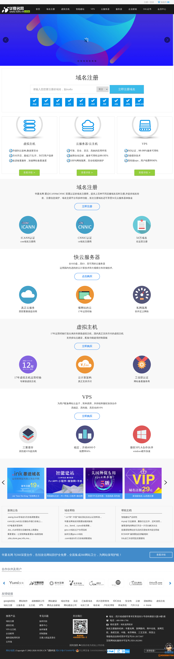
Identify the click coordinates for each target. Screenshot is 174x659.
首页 (38, 9)
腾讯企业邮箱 (53, 605)
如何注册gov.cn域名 (73, 534)
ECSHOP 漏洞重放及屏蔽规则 (134, 534)
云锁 (138, 601)
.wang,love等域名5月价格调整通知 (24, 517)
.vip (116, 104)
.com (46, 104)
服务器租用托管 (13, 638)
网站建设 (52, 601)
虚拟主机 (65, 9)
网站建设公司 (70, 605)
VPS (93, 9)
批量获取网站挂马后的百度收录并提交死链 (140, 530)
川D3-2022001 (136, 641)
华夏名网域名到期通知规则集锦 (78, 521)
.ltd (104, 104)
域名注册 (50, 9)
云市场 (9, 642)
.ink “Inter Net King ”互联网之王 (25, 496)
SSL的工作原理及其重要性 (133, 538)
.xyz (57, 104)
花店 (75, 601)
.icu (81, 104)
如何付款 (43, 621)
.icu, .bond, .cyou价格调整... (77, 525)
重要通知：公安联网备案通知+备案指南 (25, 534)
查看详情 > (29, 172)
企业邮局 (10, 633)
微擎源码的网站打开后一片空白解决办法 (139, 525)
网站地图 (10, 650)
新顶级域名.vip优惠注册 (143, 496)
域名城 (96, 605)
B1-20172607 (137, 636)
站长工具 (85, 605)
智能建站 (80, 9)
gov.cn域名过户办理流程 (75, 530)
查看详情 (161, 554)
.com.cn (139, 104)
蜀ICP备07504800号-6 (66, 650)
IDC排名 (117, 601)
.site (127, 104)
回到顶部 (75, 645)
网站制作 (23, 601)
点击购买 (87, 276)
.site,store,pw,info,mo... (19, 538)
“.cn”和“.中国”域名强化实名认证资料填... (83, 517)
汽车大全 (135, 605)
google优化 (9, 601)
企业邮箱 (132, 9)
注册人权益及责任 (47, 638)
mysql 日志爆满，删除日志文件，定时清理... (141, 521)
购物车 (164, 2)
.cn (69, 104)
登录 (152, 2)
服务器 (119, 9)
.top (34, 104)
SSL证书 (147, 9)
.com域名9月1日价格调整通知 (78, 538)
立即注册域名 (126, 89)
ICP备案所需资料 (15, 525)
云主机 (32, 605)
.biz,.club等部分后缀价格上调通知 (23, 530)
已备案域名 (87, 601)
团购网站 (148, 601)
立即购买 (87, 346)
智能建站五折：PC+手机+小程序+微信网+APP (65, 497)
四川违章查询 (102, 601)
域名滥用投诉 (127, 624)
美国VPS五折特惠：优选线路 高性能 (104, 496)
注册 (146, 2)
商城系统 (122, 605)
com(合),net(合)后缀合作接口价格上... (25, 521)
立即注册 (87, 206)
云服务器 (105, 9)
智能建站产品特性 (129, 517)
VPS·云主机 (11, 629)
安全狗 (128, 601)
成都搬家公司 (38, 601)
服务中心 (43, 625)
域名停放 (65, 601)
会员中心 (162, 9)
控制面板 (43, 633)
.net (93, 104)
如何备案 (43, 629)
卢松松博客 (109, 605)
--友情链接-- (150, 651)
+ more (147, 605)
